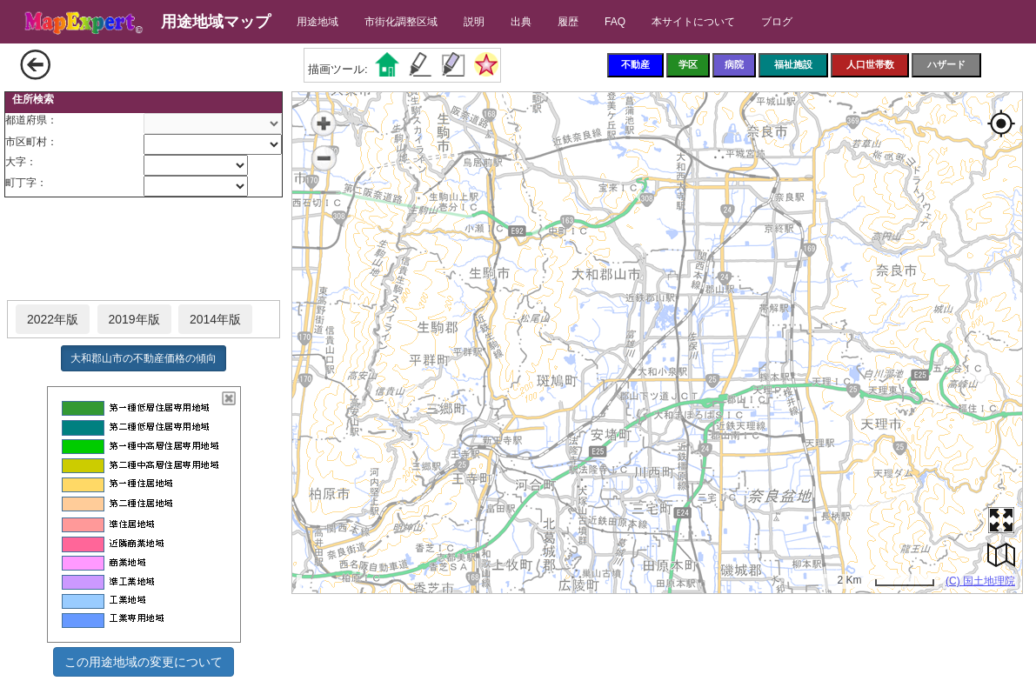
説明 (474, 22)
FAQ (615, 22)
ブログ (776, 22)
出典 (521, 22)
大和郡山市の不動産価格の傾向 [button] (143, 358)
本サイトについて (693, 22)
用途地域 (317, 22)
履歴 (568, 22)
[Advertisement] (143, 249)
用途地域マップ (216, 21)
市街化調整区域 (401, 22)
